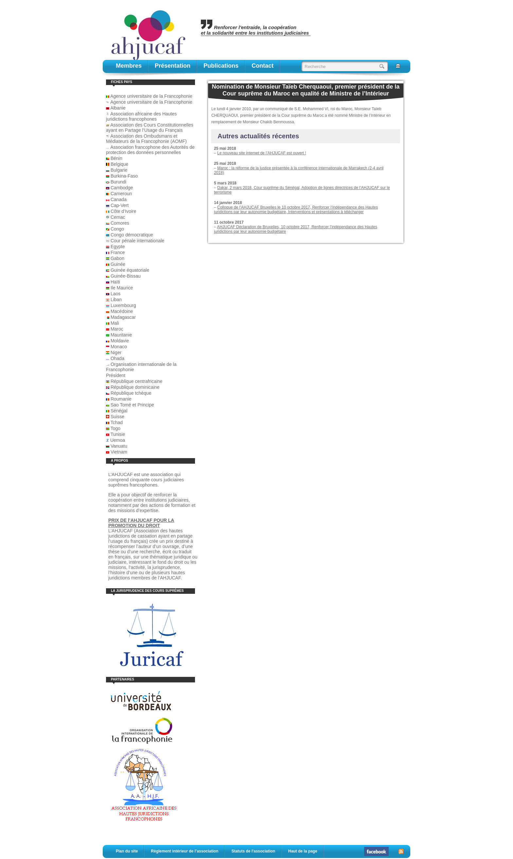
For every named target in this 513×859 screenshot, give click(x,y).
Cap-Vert (120, 205)
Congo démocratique (132, 234)
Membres (129, 65)
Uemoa (117, 440)
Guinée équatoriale (130, 270)
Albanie (118, 108)
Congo (117, 229)
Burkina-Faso (124, 176)
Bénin (116, 158)
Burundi (118, 181)
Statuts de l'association (253, 851)
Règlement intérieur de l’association (184, 851)
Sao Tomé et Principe (132, 404)
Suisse (117, 416)
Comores (120, 223)
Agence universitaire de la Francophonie (149, 96)
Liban (116, 299)
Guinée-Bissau (126, 276)
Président (115, 375)
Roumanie (121, 399)
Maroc (117, 329)
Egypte (118, 246)
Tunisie (118, 434)
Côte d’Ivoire (123, 211)
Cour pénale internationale (137, 240)
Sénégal (119, 410)
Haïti (115, 281)
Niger (116, 352)
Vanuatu (119, 446)
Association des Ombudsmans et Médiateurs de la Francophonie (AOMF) (146, 138)
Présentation (172, 65)
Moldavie (120, 340)
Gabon (117, 258)
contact (263, 65)
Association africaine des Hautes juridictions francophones (141, 116)
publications (221, 65)
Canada (119, 199)
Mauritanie (121, 334)
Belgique (120, 164)
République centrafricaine (137, 381)
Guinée (118, 264)
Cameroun (121, 193)
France (118, 252)
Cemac (118, 217)
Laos (115, 293)
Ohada (117, 358)
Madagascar (123, 317)
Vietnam (119, 452)
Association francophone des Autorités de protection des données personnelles (150, 150)
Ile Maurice (122, 287)
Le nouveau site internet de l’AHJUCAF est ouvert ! (261, 153)
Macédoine (122, 311)
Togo (115, 428)
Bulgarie (119, 170)
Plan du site (127, 851)
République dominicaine (135, 387)
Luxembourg (123, 305)
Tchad (117, 422)
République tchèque (131, 393)
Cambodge (122, 187)
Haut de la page (302, 851)
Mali (115, 323)
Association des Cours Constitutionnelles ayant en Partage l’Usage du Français (149, 127)
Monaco (119, 346)
